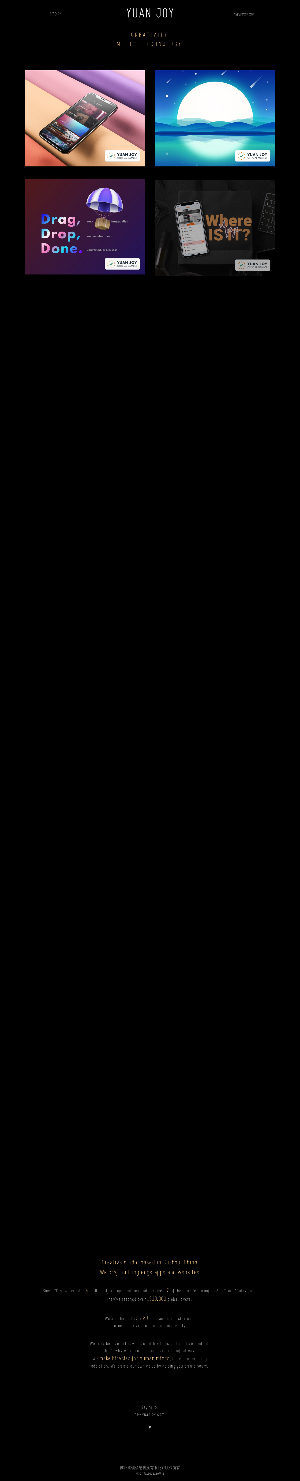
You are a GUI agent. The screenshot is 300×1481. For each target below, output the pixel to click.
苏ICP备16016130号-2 (150, 1473)
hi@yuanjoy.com (244, 14)
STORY (56, 14)
